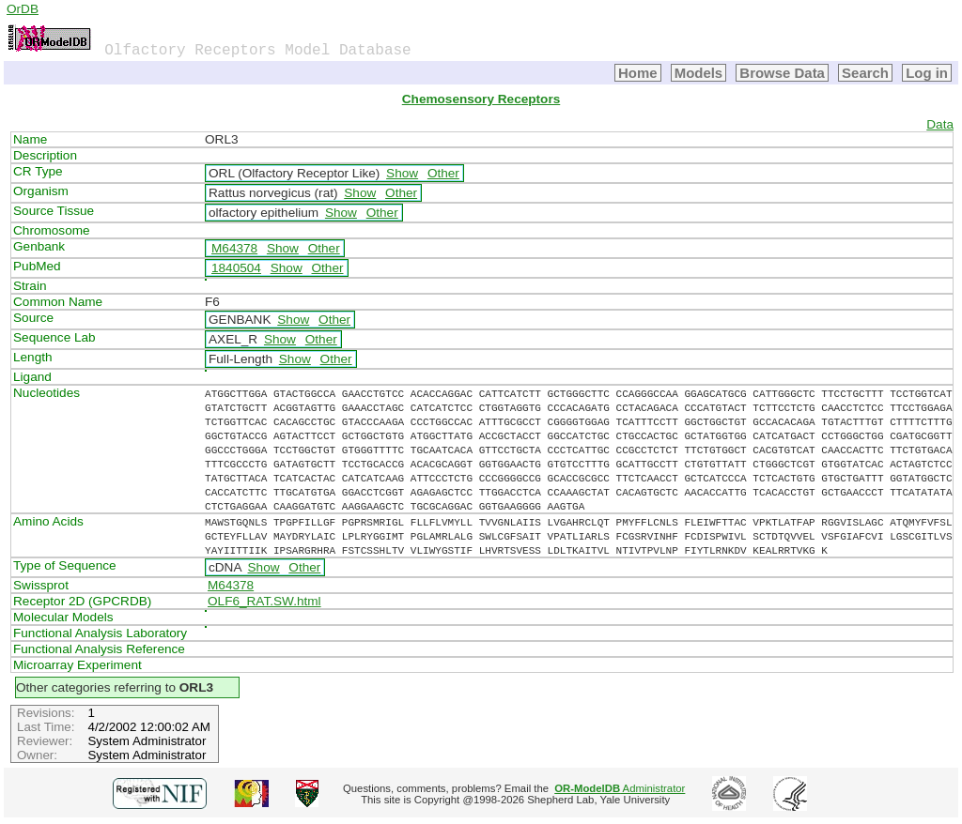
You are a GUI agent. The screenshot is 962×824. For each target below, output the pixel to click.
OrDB (23, 9)
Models (699, 73)
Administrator (619, 788)
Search (865, 73)
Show (402, 173)
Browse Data (782, 73)
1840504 (236, 268)
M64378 (234, 248)
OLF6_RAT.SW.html (264, 601)
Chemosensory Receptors (481, 99)
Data (940, 124)
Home (638, 73)
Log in (927, 73)
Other (443, 173)
